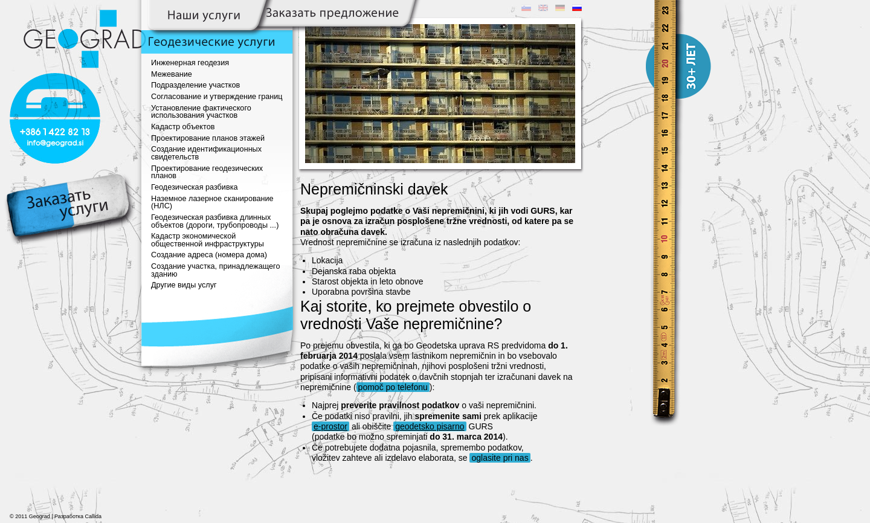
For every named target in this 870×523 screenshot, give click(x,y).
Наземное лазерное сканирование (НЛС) (212, 202)
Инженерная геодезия (190, 63)
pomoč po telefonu (393, 387)
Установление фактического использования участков (201, 112)
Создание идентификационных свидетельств (206, 153)
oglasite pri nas (499, 458)
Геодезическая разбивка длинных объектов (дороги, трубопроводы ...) (215, 221)
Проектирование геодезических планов (207, 172)
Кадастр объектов (182, 127)
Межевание (171, 74)
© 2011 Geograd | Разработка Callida (56, 516)
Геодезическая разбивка (194, 187)
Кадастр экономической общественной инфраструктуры (207, 240)
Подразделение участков (195, 85)
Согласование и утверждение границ (217, 96)
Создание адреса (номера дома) (209, 255)
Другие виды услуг (184, 285)
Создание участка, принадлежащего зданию (215, 270)
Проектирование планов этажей (208, 138)
